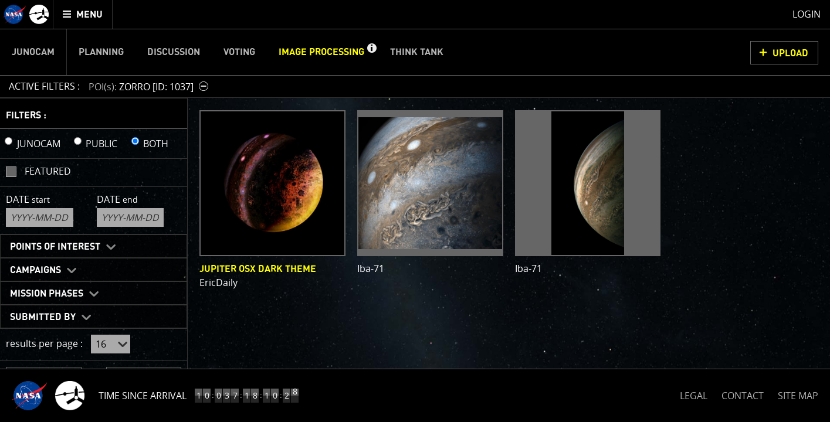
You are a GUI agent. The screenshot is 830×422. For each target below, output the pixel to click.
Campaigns (35, 270)
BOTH (155, 143)
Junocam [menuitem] (33, 52)
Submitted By (43, 317)
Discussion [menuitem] (173, 52)
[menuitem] (83, 14)
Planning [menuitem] (101, 52)
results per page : (44, 343)
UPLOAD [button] (790, 53)
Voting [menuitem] (239, 52)
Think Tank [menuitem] (416, 52)
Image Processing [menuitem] (321, 52)
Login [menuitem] (806, 14)
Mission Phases (46, 293)
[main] (415, 211)
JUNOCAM (38, 143)
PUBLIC (101, 143)
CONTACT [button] (742, 395)
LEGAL (693, 393)
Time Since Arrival (143, 395)
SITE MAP (798, 395)
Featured (48, 171)
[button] (371, 52)
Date (28, 199)
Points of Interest (55, 246)
